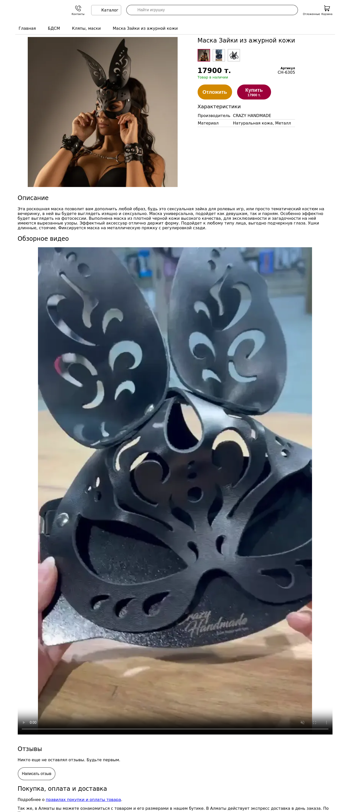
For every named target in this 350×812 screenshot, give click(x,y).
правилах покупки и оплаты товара (83, 799)
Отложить (215, 92)
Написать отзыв (36, 774)
